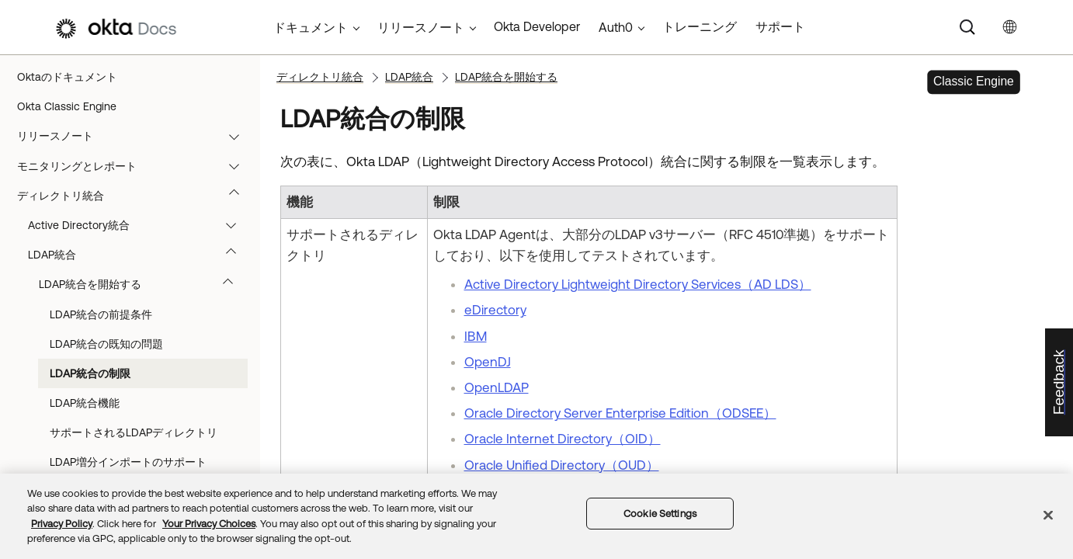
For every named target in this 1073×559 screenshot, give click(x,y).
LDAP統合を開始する (143, 284)
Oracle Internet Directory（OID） (562, 438)
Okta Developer (537, 26)
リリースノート (135, 136)
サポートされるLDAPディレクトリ (133, 432)
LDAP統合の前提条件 (101, 314)
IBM (475, 336)
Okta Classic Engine (66, 106)
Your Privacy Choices (208, 523)
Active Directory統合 (139, 225)
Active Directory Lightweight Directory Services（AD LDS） (637, 284)
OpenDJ (487, 362)
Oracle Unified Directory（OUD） (561, 465)
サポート (780, 26)
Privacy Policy (61, 523)
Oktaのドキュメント (67, 77)
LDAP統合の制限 (90, 373)
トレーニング (699, 26)
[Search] (967, 27)
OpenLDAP (496, 387)
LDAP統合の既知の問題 (106, 344)
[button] (237, 136)
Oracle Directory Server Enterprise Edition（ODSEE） (620, 413)
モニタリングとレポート (135, 166)
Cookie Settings (659, 513)
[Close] (1048, 515)
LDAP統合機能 (85, 403)
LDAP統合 (139, 254)
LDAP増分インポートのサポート (128, 462)
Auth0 (616, 27)
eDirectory (495, 310)
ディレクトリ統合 (135, 195)
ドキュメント (310, 27)
